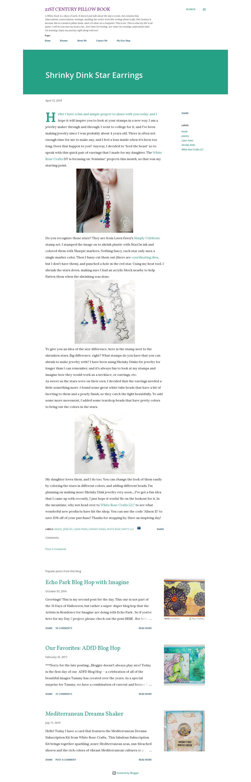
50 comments (64, 628)
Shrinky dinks (188, 144)
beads (184, 131)
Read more (145, 628)
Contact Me (101, 40)
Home (48, 40)
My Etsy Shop (123, 40)
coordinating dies (145, 257)
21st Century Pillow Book (77, 9)
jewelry (185, 135)
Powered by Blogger (125, 772)
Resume (64, 40)
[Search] (190, 9)
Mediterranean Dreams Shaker (84, 714)
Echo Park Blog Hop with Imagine (87, 583)
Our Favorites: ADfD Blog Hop (82, 648)
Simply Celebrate (147, 238)
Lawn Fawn (187, 140)
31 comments (64, 693)
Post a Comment (55, 549)
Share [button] (185, 113)
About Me (82, 40)
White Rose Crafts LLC (118, 505)
